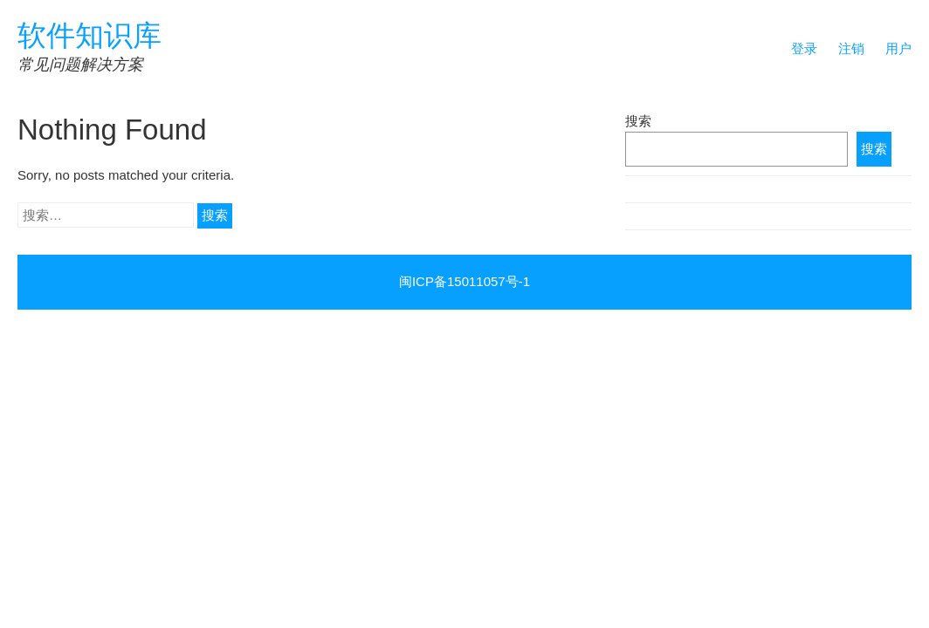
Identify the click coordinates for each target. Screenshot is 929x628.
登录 (804, 48)
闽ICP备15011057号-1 (464, 281)
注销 (851, 48)
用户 (898, 48)
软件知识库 (89, 35)
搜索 (638, 120)
